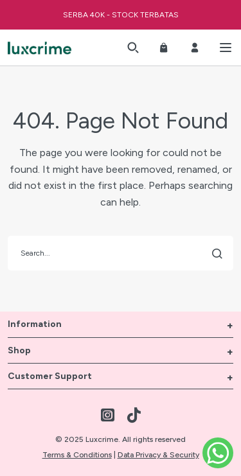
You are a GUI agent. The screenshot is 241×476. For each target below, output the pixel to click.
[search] (120, 253)
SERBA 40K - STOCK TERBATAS (121, 14)
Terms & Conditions (77, 454)
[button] (133, 47)
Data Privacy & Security (158, 454)
